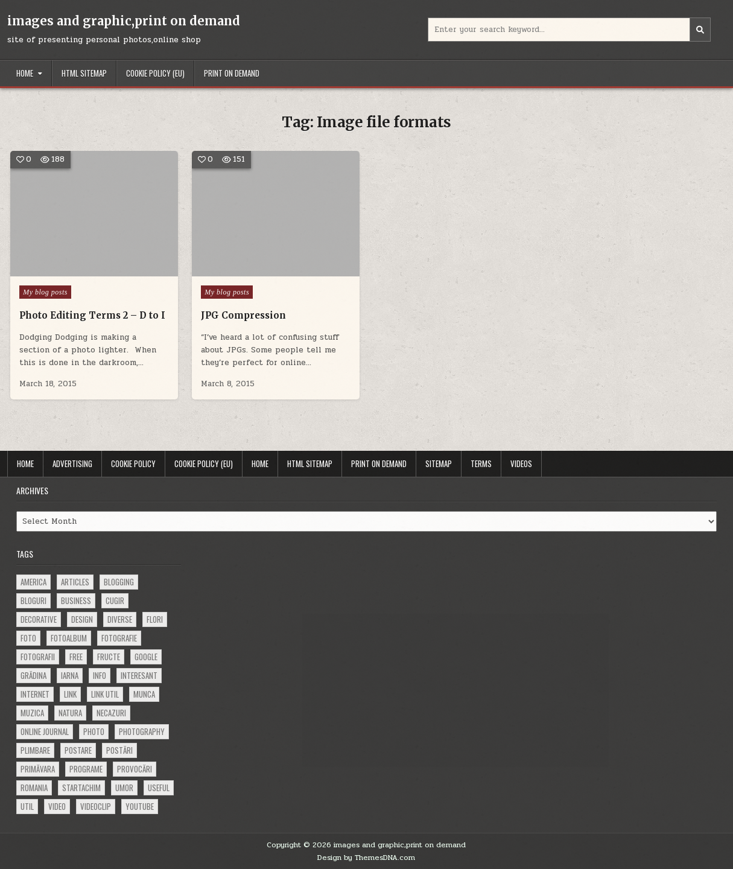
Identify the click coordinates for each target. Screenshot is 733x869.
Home (24, 73)
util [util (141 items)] (27, 806)
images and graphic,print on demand (123, 20)
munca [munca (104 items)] (144, 694)
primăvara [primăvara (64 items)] (38, 769)
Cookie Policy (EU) (155, 73)
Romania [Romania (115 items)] (34, 787)
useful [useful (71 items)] (159, 787)
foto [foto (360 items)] (28, 638)
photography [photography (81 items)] (142, 731)
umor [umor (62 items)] (124, 787)
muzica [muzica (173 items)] (32, 713)
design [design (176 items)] (82, 619)
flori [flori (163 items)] (155, 619)
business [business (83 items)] (76, 600)
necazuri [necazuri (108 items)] (111, 713)
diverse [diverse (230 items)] (119, 619)
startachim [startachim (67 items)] (81, 787)
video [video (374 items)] (57, 806)
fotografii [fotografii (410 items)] (38, 657)
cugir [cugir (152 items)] (115, 600)
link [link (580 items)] (70, 694)
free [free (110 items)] (76, 657)
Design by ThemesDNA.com (366, 857)
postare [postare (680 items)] (78, 750)
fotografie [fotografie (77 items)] (119, 638)
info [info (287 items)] (99, 675)
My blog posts (45, 292)
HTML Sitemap (84, 73)
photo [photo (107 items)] (93, 731)
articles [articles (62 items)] (75, 582)
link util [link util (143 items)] (105, 694)
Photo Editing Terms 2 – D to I (92, 315)
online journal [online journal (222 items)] (45, 731)
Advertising (72, 463)
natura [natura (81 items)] (70, 713)
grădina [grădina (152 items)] (33, 675)
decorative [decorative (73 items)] (39, 619)
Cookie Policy (133, 463)
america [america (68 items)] (33, 582)
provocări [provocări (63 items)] (134, 769)
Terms (481, 463)
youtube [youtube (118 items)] (139, 806)
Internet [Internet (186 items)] (35, 694)
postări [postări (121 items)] (119, 750)
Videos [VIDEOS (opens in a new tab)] (521, 463)
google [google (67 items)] (146, 657)
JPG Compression (243, 315)
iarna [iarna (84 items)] (69, 675)
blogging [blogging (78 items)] (119, 582)
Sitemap (438, 463)
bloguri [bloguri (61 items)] (33, 600)
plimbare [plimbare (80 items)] (35, 750)
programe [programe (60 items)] (86, 769)
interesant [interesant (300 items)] (139, 675)
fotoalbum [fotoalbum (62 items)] (69, 638)
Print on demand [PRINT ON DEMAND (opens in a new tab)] (231, 73)
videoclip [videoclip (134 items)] (95, 806)
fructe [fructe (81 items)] (108, 657)
